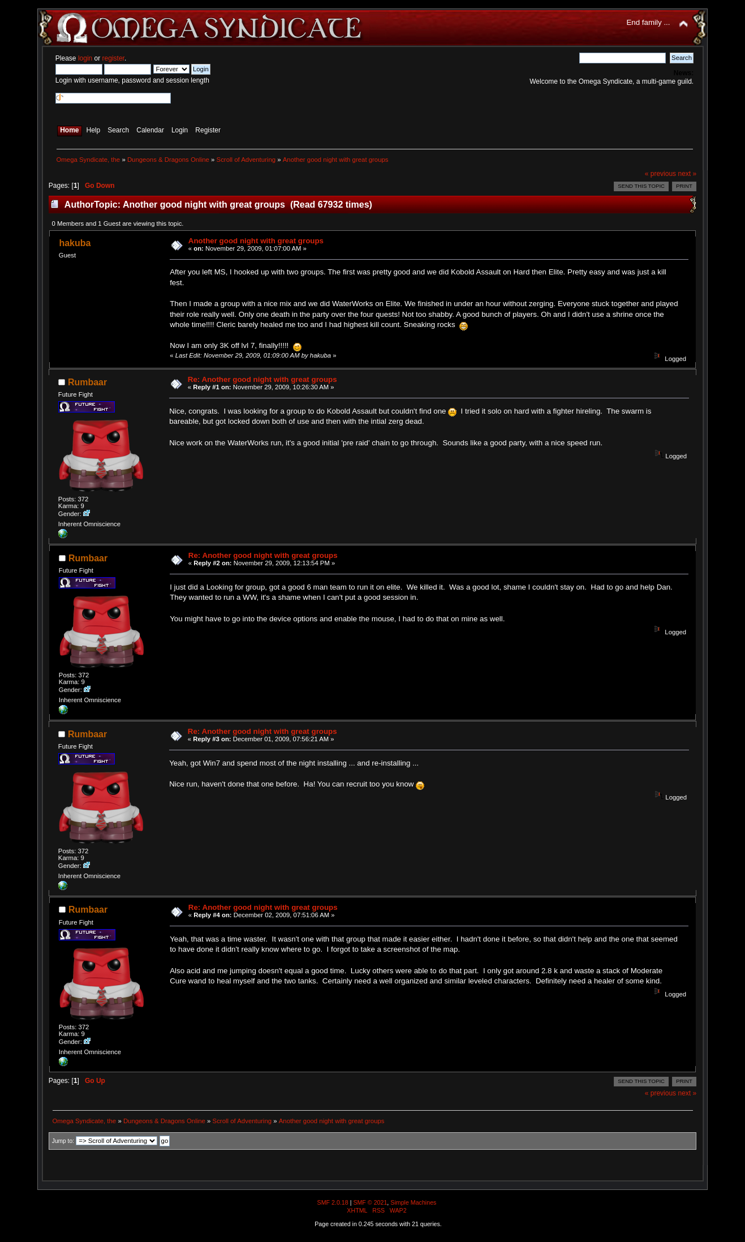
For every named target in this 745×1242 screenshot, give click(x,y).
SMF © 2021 (370, 1202)
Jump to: (63, 1141)
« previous (660, 174)
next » (687, 174)
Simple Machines (413, 1202)
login (85, 58)
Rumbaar (87, 382)
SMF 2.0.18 (332, 1202)
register (113, 58)
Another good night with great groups (256, 241)
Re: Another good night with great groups (262, 379)
